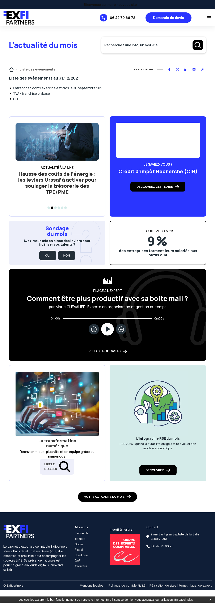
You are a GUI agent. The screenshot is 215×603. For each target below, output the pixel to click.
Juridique (81, 555)
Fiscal (79, 549)
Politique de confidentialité (127, 585)
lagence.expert (201, 585)
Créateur (81, 566)
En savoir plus (183, 599)
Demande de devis (168, 18)
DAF (78, 560)
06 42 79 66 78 (122, 18)
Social (79, 544)
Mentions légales (91, 585)
